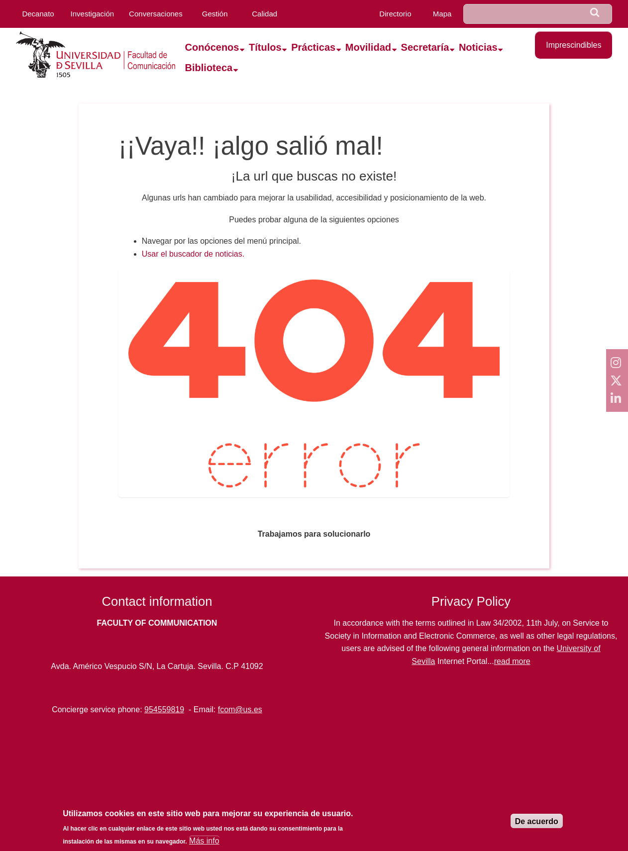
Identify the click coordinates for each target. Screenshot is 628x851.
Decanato (38, 13)
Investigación (92, 13)
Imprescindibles (573, 45)
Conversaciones (156, 13)
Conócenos (212, 47)
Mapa (442, 13)
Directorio (395, 13)
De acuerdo (536, 821)
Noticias (478, 47)
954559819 (164, 709)
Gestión (215, 13)
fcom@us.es (240, 709)
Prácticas (313, 47)
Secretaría (425, 47)
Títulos (265, 47)
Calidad (264, 13)
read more (512, 661)
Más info (204, 841)
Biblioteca (209, 67)
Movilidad (368, 47)
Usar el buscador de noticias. (193, 254)
